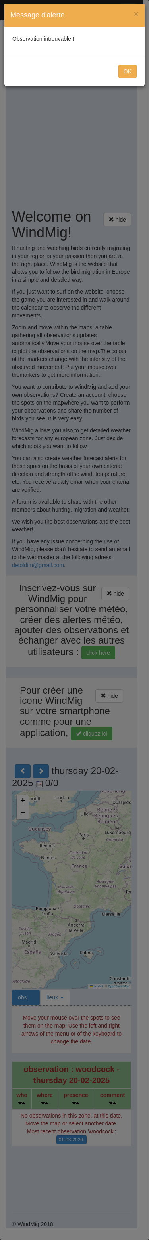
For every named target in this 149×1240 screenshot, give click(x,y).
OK (128, 71)
